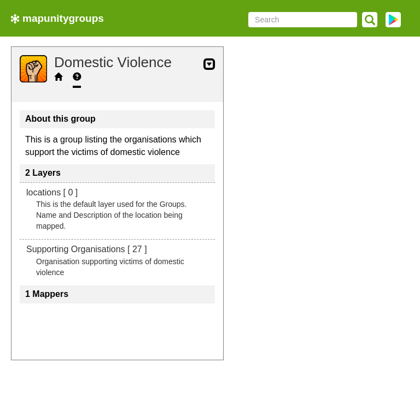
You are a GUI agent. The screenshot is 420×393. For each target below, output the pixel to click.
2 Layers (43, 172)
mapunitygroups (57, 18)
